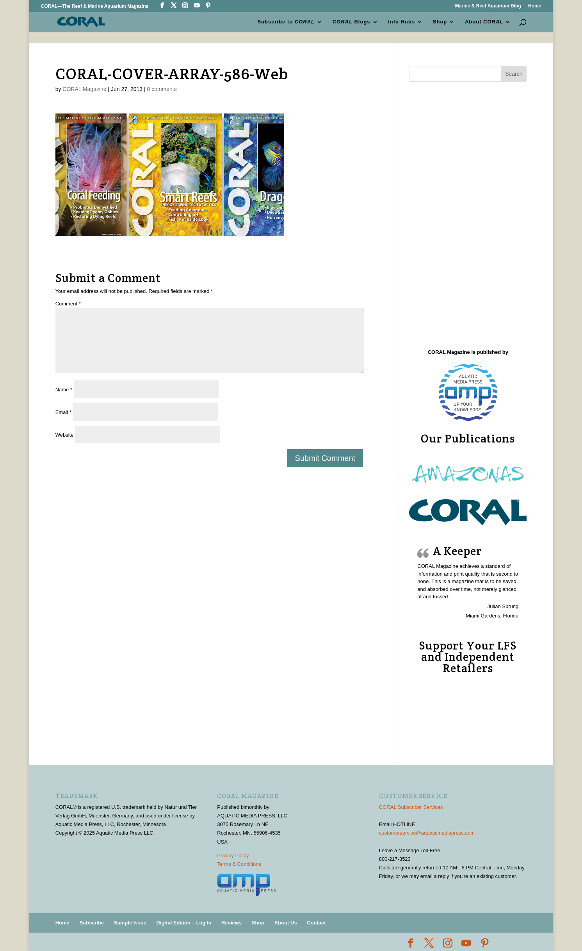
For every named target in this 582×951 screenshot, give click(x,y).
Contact (316, 923)
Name (63, 390)
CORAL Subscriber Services (411, 807)
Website (64, 435)
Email (63, 412)
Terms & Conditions (239, 864)
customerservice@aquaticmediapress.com (427, 833)
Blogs (351, 22)
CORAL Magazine (84, 89)
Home (534, 6)
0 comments (161, 89)
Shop (440, 22)
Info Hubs (401, 22)
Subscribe (91, 923)
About (484, 22)
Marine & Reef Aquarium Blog (488, 6)
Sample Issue (130, 923)
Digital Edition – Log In (184, 923)
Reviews (231, 923)
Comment (68, 304)
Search (513, 74)
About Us (285, 923)
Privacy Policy (233, 855)
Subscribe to (286, 22)
